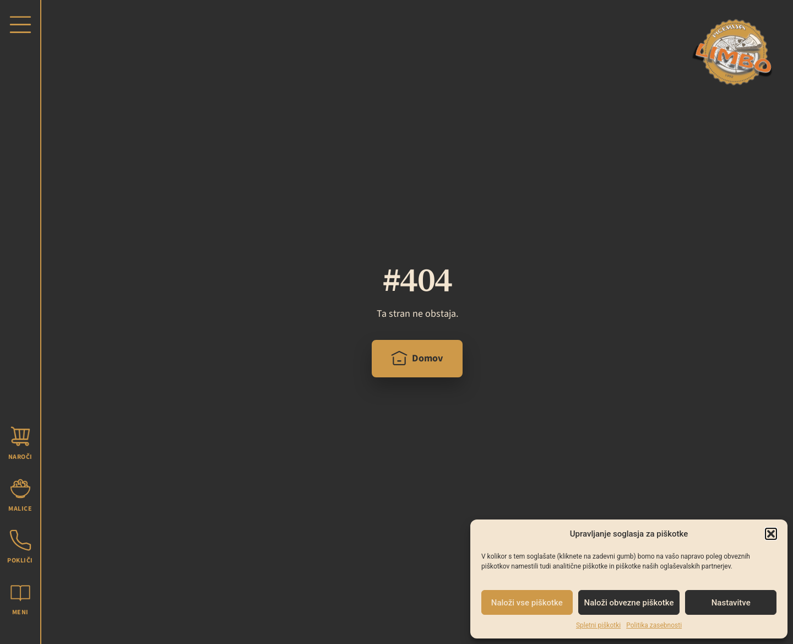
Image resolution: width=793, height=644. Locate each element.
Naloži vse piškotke (527, 603)
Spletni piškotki (598, 625)
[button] (770, 533)
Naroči (20, 457)
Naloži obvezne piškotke (629, 603)
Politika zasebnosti (654, 625)
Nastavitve (731, 603)
